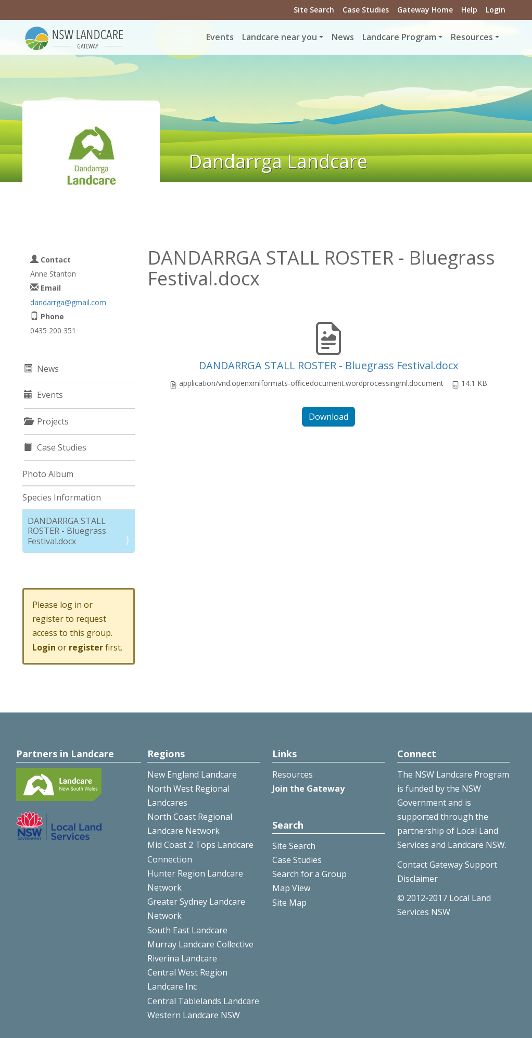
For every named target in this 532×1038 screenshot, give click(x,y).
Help (469, 10)
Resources (292, 774)
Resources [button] (472, 37)
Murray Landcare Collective (200, 944)
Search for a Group (309, 874)
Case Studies (366, 10)
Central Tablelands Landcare (203, 1001)
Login (495, 10)
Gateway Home (425, 10)
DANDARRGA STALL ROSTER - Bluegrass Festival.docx (328, 365)
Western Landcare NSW (193, 1015)
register (86, 647)
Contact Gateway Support (447, 864)
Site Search (314, 10)
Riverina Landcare (182, 958)
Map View (291, 888)
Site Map (289, 902)
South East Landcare (187, 930)
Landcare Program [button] (399, 37)
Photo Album (47, 474)
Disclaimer (417, 878)
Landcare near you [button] (279, 37)
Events (220, 37)
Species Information (61, 497)
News (343, 37)
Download (328, 416)
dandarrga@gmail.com (68, 302)
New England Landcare (192, 774)
